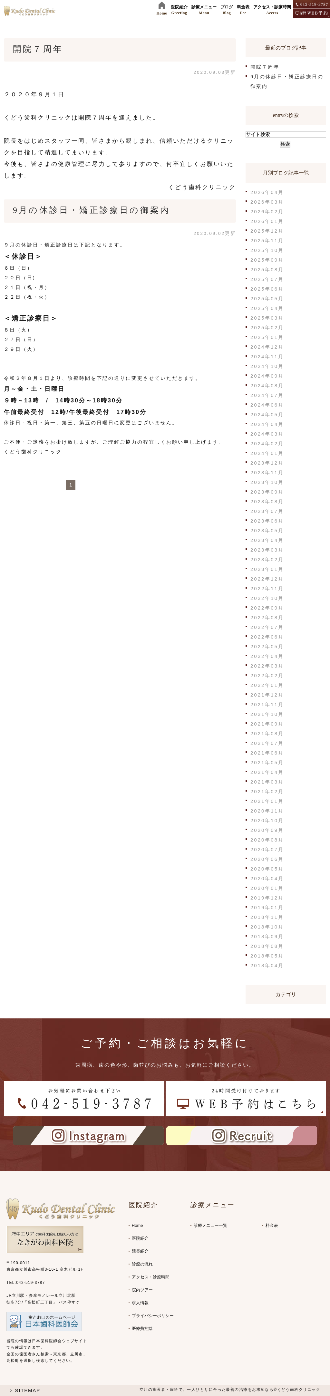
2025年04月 (267, 308)
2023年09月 (267, 492)
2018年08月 (267, 946)
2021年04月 (267, 772)
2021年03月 (267, 782)
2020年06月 (267, 859)
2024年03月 (267, 434)
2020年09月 (267, 830)
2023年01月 (267, 569)
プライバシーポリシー (153, 1315)
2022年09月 (267, 608)
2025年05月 (267, 298)
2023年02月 (267, 559)
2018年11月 (267, 917)
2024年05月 (267, 414)
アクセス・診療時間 (151, 1277)
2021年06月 (267, 753)
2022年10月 (267, 598)
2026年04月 (267, 192)
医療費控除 (142, 1328)
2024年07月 (267, 395)
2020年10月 (267, 820)
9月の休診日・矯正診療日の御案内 (91, 210)
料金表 (272, 1225)
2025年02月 (267, 327)
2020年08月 (267, 839)
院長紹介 (140, 1251)
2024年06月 (267, 405)
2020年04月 (267, 878)
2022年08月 (267, 617)
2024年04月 (267, 424)
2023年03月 (267, 550)
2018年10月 (267, 926)
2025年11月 (267, 240)
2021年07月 (267, 743)
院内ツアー (142, 1289)
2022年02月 (267, 675)
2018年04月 (267, 965)
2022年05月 (267, 646)
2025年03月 (267, 318)
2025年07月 (267, 279)
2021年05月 (267, 762)
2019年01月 (267, 907)
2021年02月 (267, 791)
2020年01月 (267, 888)
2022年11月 (267, 588)
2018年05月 (267, 955)
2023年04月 (267, 540)
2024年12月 (267, 347)
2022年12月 (267, 579)
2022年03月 (267, 666)
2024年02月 (267, 443)
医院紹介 (140, 1238)
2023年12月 (267, 463)
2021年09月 (267, 724)
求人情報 (140, 1302)
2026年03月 (267, 202)
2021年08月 (267, 733)
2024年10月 (267, 366)
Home (137, 1225)
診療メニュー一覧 (210, 1225)
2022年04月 (267, 656)
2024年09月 (267, 376)
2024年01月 (267, 453)
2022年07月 (267, 627)
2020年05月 (267, 868)
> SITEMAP (25, 1390)
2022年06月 (267, 637)
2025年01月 (267, 337)
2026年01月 (267, 221)
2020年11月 (267, 811)
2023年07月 (267, 511)
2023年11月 (267, 472)
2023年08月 (267, 501)
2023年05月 (267, 530)
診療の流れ (142, 1264)
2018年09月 (267, 936)
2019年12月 (267, 897)
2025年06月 (267, 289)
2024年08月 (267, 385)
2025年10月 (267, 250)
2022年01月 (267, 685)
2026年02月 (267, 211)
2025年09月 (267, 260)
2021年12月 (267, 695)
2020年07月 (267, 849)
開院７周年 (38, 49)
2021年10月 (267, 714)
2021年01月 (267, 801)
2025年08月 (267, 269)
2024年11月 (267, 356)
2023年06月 (267, 521)
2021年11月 (267, 704)
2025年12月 (267, 231)
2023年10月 (267, 482)
